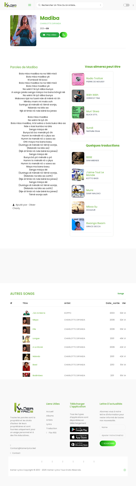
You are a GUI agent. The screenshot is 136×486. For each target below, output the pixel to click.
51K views (124, 364)
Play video (49, 34)
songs (121, 293)
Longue (36, 338)
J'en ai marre (39, 313)
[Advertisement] (68, 55)
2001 (112, 338)
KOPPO (67, 313)
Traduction (51, 428)
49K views (125, 338)
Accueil (49, 411)
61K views (124, 375)
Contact (15, 453)
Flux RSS (51, 432)
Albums (50, 415)
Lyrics (49, 424)
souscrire (107, 443)
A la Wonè (38, 347)
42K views (125, 347)
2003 (112, 313)
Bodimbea (38, 375)
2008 (112, 319)
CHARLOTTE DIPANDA (50, 23)
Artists (49, 420)
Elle (34, 329)
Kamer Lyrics (53, 470)
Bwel (35, 364)
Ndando (36, 356)
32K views (124, 313)
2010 (112, 364)
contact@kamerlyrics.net (23, 447)
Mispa (35, 319)
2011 (112, 375)
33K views (124, 329)
